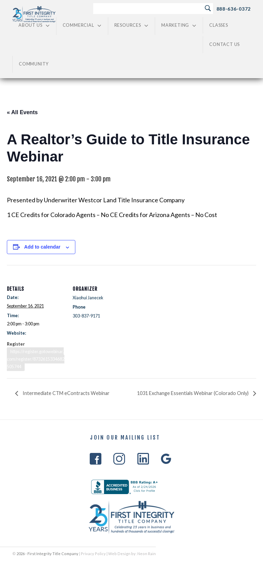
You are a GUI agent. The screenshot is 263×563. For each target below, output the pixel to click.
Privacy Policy (93, 553)
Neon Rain (146, 553)
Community (34, 64)
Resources (131, 25)
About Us (34, 25)
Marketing (179, 25)
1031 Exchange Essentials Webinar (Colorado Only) (193, 393)
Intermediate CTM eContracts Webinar (66, 393)
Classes (218, 25)
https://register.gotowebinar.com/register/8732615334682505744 (35, 359)
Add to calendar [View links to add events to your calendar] (42, 247)
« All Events (22, 112)
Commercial (82, 25)
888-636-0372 (233, 9)
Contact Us (224, 44)
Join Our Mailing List (125, 438)
